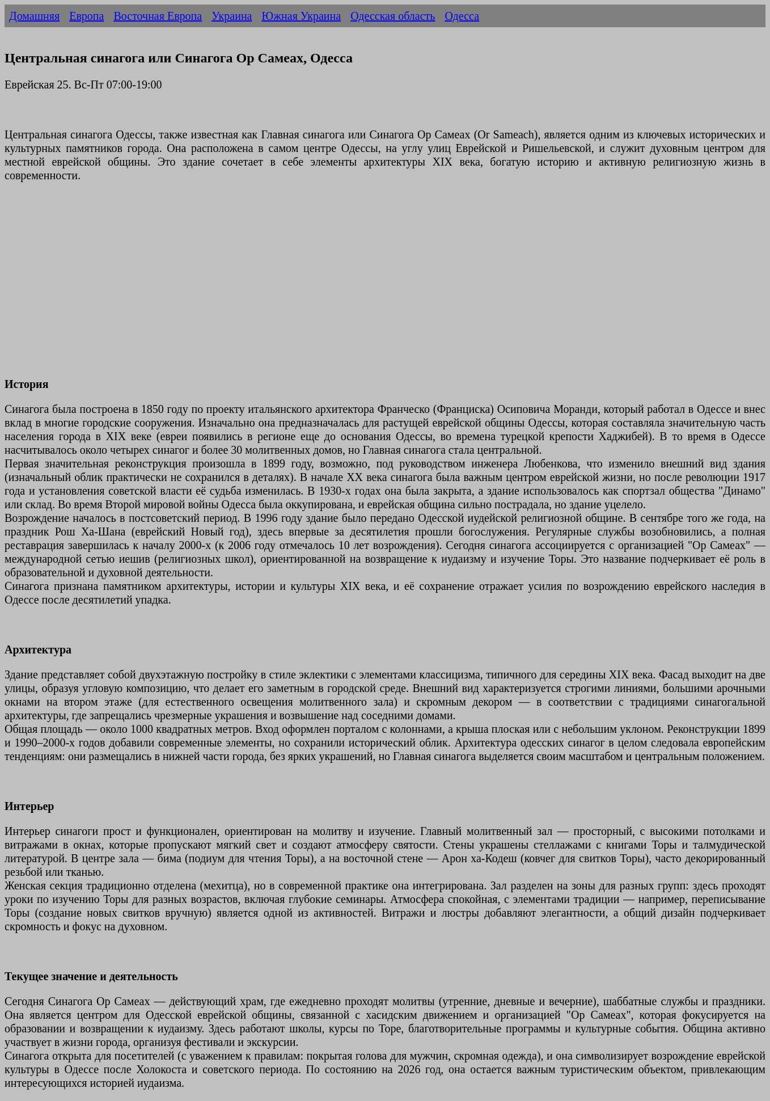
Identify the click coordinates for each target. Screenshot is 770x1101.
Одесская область (392, 16)
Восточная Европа (157, 16)
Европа (86, 16)
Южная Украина (301, 16)
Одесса (462, 16)
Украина (231, 16)
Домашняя (34, 16)
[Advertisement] (345, 286)
